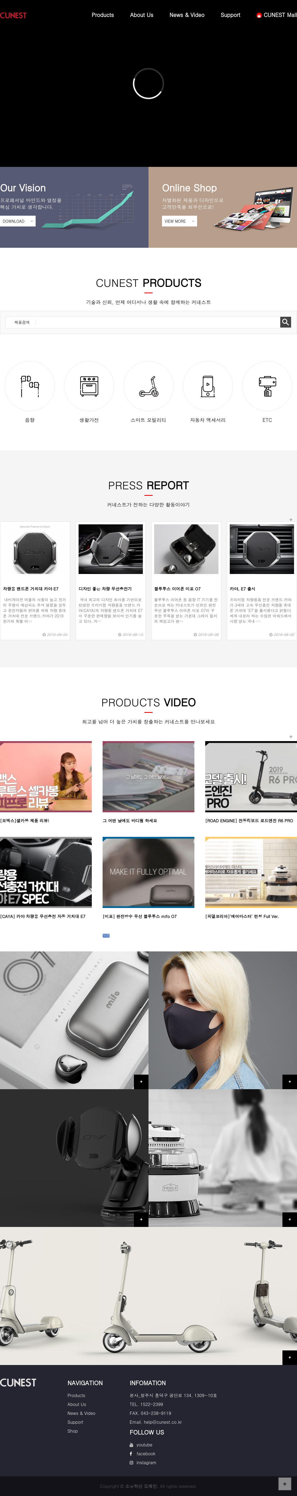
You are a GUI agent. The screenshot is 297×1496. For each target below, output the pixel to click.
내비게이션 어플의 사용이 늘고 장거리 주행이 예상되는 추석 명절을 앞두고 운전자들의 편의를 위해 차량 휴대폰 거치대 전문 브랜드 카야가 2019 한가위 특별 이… (34, 610)
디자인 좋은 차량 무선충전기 (105, 588)
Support (230, 15)
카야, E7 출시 (242, 588)
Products (103, 15)
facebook (146, 1453)
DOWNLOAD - (18, 221)
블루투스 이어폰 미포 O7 (177, 588)
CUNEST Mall (276, 15)
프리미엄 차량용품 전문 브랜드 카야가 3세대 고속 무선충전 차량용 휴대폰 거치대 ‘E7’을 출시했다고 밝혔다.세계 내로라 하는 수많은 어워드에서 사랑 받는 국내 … (261, 610)
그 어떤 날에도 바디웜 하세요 (130, 820)
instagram (147, 1462)
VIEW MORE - (179, 221)
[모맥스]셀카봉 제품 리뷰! (24, 820)
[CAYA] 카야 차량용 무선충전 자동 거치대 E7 (42, 916)
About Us (141, 15)
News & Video (187, 15)
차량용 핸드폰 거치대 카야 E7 (30, 588)
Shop (73, 1431)
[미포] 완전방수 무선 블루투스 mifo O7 (140, 916)
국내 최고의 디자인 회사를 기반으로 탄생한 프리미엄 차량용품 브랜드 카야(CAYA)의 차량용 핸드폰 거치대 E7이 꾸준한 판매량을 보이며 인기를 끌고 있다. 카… (111, 610)
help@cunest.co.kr (163, 1422)
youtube (145, 1445)
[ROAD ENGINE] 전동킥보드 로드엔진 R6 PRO (249, 820)
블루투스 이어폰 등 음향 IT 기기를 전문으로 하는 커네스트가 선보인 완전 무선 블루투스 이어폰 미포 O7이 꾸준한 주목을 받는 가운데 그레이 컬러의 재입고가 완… (186, 610)
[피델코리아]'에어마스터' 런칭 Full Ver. (242, 916)
